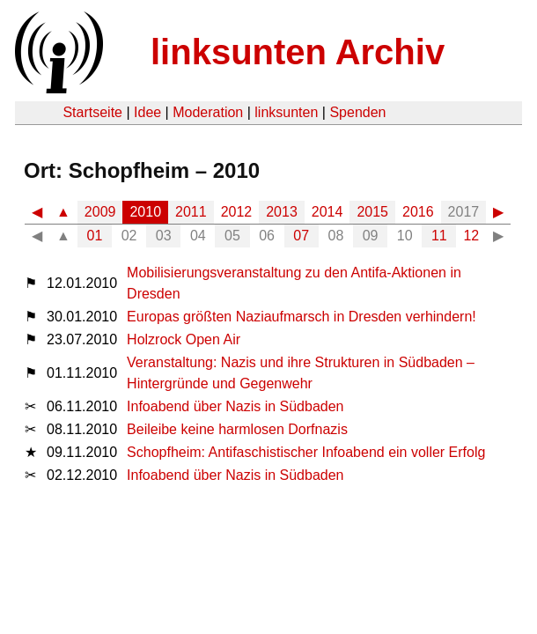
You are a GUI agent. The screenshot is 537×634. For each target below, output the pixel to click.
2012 (237, 211)
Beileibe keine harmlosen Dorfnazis (237, 429)
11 (439, 235)
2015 (372, 211)
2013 (282, 211)
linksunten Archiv (298, 52)
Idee (147, 112)
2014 (327, 211)
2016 (418, 211)
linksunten (286, 112)
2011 (191, 211)
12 (471, 235)
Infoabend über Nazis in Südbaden (235, 406)
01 (95, 235)
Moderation (208, 112)
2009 (100, 211)
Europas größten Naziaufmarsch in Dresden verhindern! (301, 316)
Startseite (92, 112)
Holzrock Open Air (183, 339)
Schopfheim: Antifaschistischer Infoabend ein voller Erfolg (306, 452)
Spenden (357, 112)
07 (301, 235)
